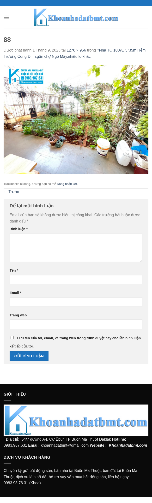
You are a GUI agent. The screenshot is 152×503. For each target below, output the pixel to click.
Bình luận (19, 229)
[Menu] (6, 17)
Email (15, 293)
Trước (11, 192)
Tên (14, 270)
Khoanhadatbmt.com (128, 445)
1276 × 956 (76, 50)
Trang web (18, 315)
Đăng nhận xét (67, 184)
